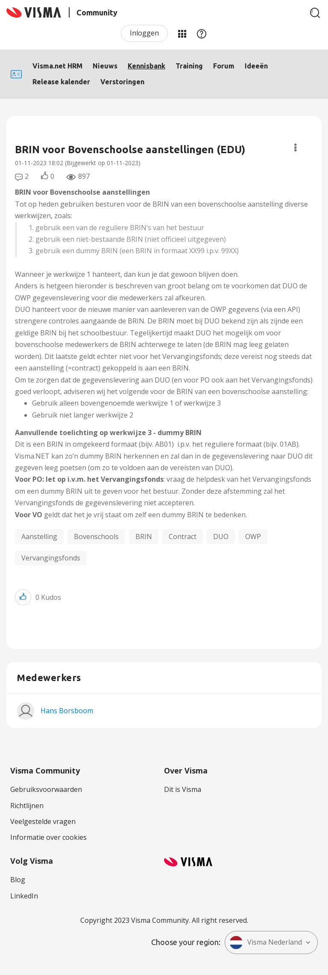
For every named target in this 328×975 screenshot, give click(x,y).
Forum (223, 66)
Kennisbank (146, 66)
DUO (220, 536)
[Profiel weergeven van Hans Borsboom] (67, 710)
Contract (182, 536)
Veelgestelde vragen (43, 821)
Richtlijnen (27, 805)
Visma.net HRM (57, 66)
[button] (23, 597)
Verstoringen (122, 82)
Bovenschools (96, 536)
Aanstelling (39, 536)
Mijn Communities (182, 33)
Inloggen (144, 33)
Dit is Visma (182, 789)
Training (189, 66)
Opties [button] (295, 147)
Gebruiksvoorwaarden (46, 789)
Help (201, 33)
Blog (17, 879)
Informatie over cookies (48, 837)
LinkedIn (24, 896)
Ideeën (256, 66)
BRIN (143, 536)
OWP (253, 536)
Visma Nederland (265, 942)
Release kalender (61, 82)
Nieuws (105, 66)
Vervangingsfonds (50, 558)
